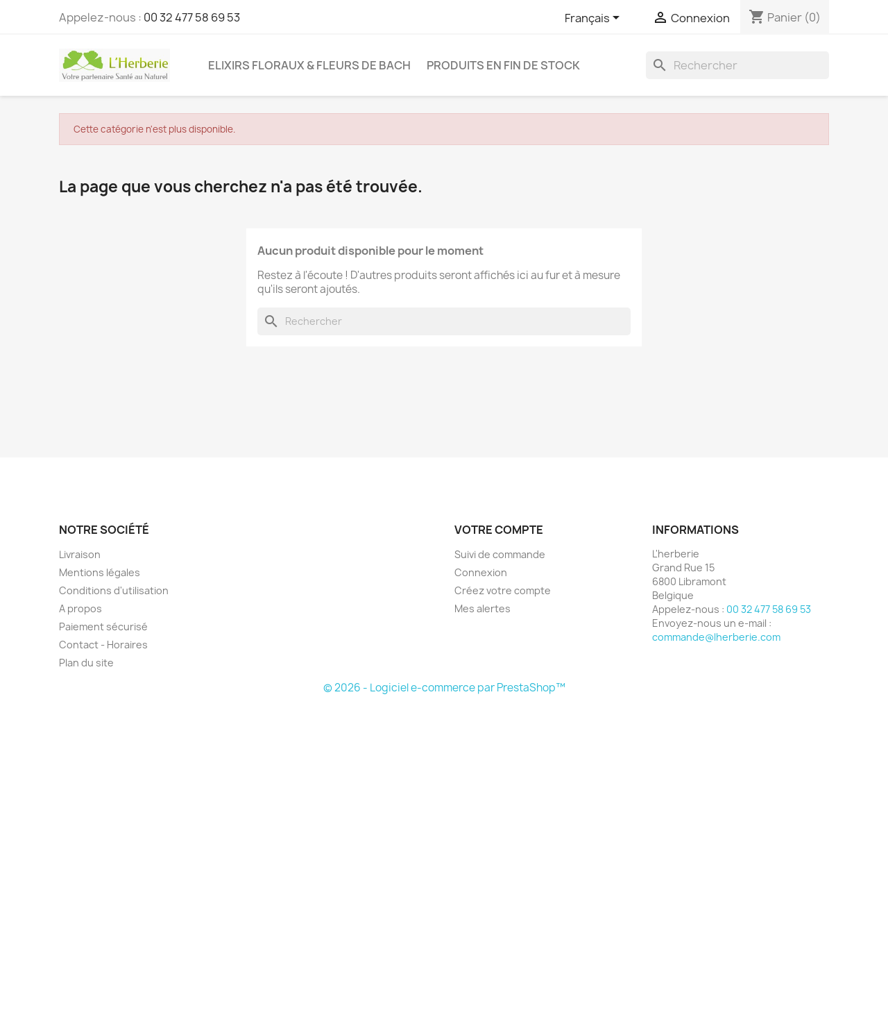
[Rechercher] (737, 65)
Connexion (480, 572)
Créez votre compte (502, 590)
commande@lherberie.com (716, 637)
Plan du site (86, 662)
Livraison (80, 554)
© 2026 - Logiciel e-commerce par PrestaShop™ (444, 687)
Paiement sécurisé (103, 626)
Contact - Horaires (103, 644)
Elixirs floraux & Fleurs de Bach (309, 65)
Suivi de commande (499, 554)
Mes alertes (482, 608)
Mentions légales (99, 572)
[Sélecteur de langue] (594, 18)
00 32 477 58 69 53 (192, 17)
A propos (80, 608)
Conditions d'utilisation (114, 590)
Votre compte (498, 529)
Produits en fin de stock (503, 65)
